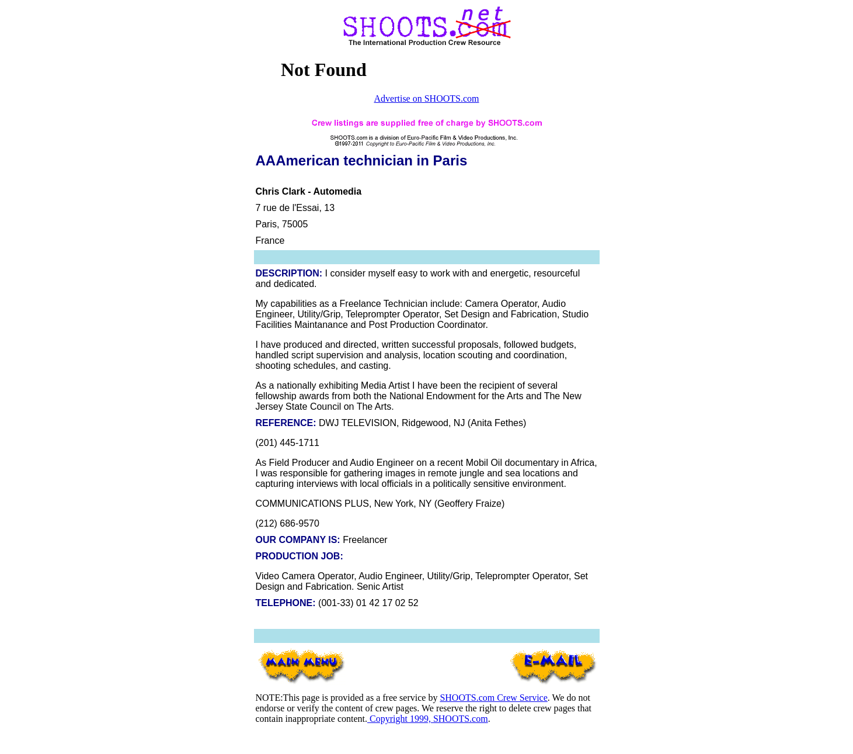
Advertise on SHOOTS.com (426, 98)
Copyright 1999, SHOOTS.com (427, 719)
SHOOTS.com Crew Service (493, 698)
